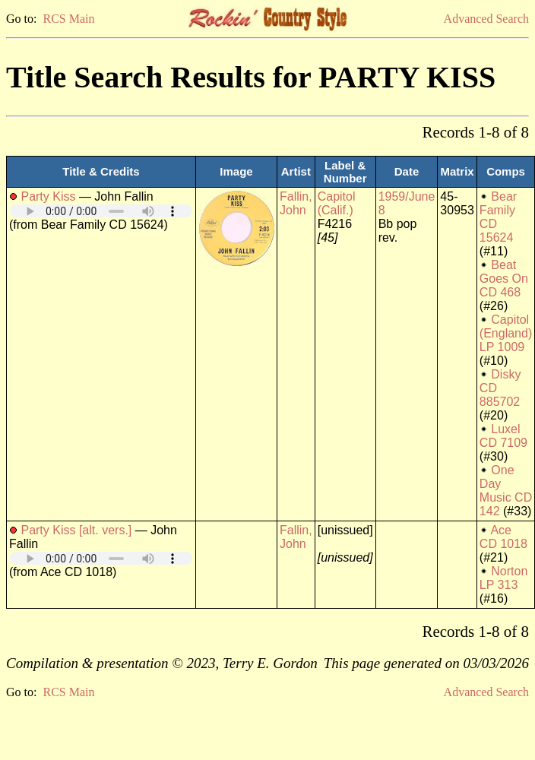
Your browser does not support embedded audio (101, 210)
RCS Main (68, 18)
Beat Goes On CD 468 (504, 278)
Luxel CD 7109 (503, 436)
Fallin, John (296, 203)
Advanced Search (486, 18)
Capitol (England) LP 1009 (506, 333)
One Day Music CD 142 (506, 491)
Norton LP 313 (503, 578)
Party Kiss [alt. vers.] (76, 530)
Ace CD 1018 (503, 537)
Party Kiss (48, 196)
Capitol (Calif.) (337, 203)
